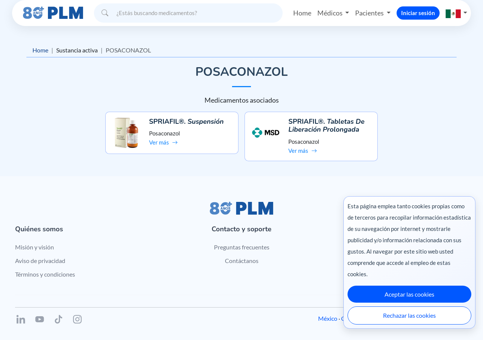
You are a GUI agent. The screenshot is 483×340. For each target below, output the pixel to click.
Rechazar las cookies (409, 315)
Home (302, 13)
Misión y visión (34, 247)
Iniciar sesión (418, 12)
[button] (457, 13)
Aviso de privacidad (40, 260)
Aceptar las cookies (409, 294)
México (327, 318)
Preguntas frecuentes (241, 247)
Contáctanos (241, 260)
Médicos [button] (330, 13)
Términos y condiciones (45, 274)
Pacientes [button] (370, 13)
